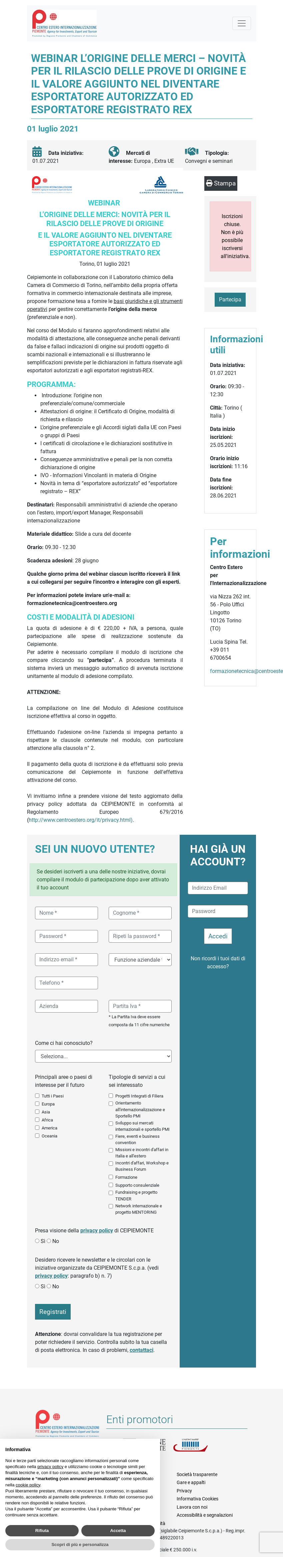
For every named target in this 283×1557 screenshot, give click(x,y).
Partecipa (230, 299)
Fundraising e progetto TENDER (136, 1195)
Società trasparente (197, 1474)
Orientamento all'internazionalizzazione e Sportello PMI (140, 1109)
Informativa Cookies (197, 1498)
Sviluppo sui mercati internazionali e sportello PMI (142, 1126)
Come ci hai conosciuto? (64, 1043)
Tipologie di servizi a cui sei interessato (137, 1081)
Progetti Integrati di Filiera (139, 1095)
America (49, 1127)
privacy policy (96, 1230)
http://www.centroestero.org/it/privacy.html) (81, 820)
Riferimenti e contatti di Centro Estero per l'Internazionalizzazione (67, 1425)
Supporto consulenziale (137, 1185)
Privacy (184, 1490)
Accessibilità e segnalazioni (205, 1515)
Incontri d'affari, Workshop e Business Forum (142, 1166)
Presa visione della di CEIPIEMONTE (94, 1230)
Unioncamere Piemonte (198, 1446)
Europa (48, 1103)
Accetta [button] (118, 1530)
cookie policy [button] (28, 1484)
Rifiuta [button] (42, 1530)
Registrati (52, 1312)
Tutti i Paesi (53, 1095)
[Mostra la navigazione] (241, 23)
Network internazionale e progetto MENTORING (138, 1209)
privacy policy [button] (50, 1466)
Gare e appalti (191, 1482)
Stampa (221, 183)
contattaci (141, 1350)
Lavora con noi (192, 1507)
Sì (43, 1241)
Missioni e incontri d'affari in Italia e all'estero (141, 1152)
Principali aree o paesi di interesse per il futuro (63, 1081)
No (55, 1241)
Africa (47, 1119)
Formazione (126, 1177)
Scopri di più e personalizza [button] (79, 1544)
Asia (46, 1111)
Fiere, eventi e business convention (137, 1139)
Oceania (49, 1135)
